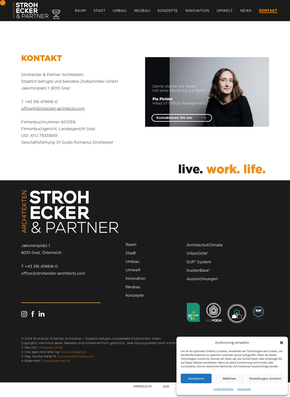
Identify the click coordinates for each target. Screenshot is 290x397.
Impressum (244, 389)
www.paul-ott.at (51, 347)
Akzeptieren (196, 378)
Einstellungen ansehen (265, 378)
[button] (281, 342)
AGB (165, 386)
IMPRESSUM (142, 386)
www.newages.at (73, 352)
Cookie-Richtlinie (223, 389)
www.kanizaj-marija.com (76, 356)
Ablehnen (229, 378)
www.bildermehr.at (56, 361)
